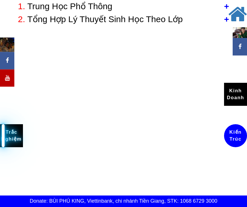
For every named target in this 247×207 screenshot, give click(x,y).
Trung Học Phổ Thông (65, 6)
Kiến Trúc (236, 135)
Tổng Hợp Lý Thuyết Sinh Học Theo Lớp (100, 19)
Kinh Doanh (235, 94)
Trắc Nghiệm (11, 135)
